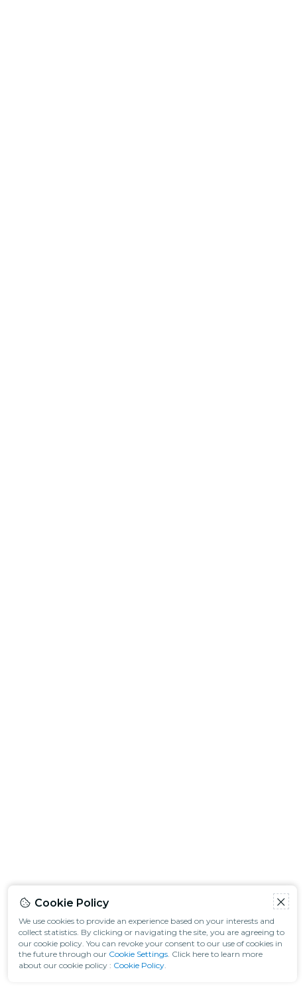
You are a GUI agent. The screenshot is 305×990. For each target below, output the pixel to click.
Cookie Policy (138, 965)
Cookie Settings (138, 954)
